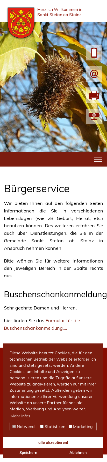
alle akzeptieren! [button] (53, 442)
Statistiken (52, 426)
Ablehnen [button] (78, 452)
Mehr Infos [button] (20, 415)
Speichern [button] (28, 452)
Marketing (81, 426)
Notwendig (25, 426)
